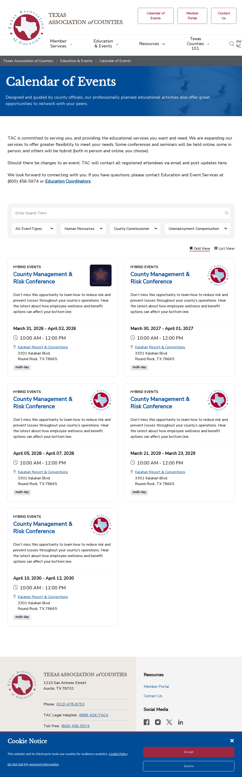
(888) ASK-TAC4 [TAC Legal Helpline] (93, 715)
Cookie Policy (118, 754)
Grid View (199, 248)
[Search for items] (117, 213)
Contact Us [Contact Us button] (153, 696)
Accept (188, 752)
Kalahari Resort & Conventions (43, 347)
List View (224, 248)
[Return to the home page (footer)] (22, 685)
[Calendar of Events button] (156, 16)
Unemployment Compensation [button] (194, 228)
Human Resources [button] (80, 228)
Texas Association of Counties (28, 60)
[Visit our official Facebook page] (146, 722)
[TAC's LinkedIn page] (180, 722)
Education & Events (76, 60)
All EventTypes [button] (28, 228)
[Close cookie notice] (232, 740)
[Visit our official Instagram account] (158, 722)
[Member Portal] (192, 16)
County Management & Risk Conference (42, 277)
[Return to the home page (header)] (26, 28)
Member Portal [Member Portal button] (156, 686)
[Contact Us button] (223, 16)
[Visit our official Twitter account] (169, 722)
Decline (189, 766)
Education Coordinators (68, 181)
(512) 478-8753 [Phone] (70, 704)
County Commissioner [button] (131, 228)
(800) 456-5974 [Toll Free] (75, 726)
